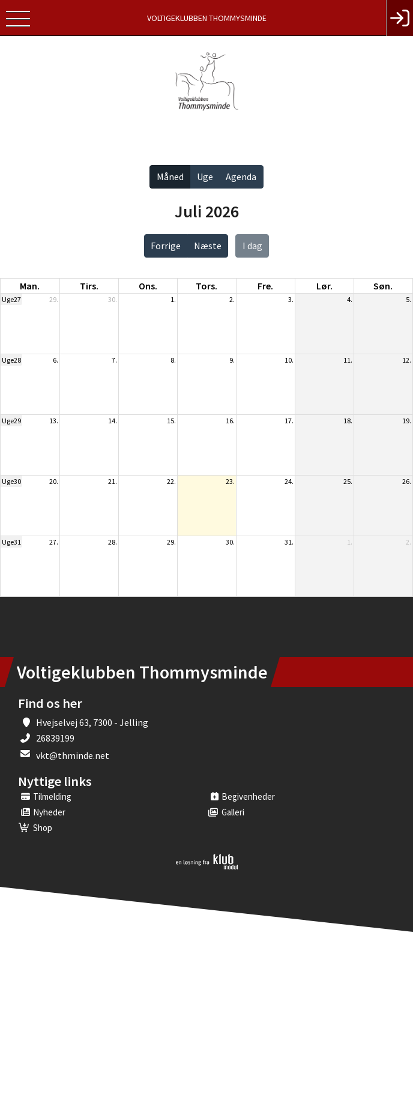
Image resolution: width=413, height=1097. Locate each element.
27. (53, 541)
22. (171, 481)
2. (232, 299)
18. (347, 420)
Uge (205, 177)
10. (289, 359)
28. (112, 541)
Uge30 (11, 481)
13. (53, 420)
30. (112, 299)
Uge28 (11, 359)
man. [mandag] (30, 286)
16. (230, 420)
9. (232, 359)
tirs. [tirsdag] (89, 286)
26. (406, 481)
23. (230, 481)
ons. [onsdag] (148, 286)
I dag (252, 246)
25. (347, 481)
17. (289, 420)
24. (289, 481)
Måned (170, 177)
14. (112, 420)
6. (55, 359)
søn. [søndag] (383, 286)
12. (406, 359)
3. (291, 299)
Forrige (166, 246)
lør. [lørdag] (324, 286)
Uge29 (11, 420)
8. (173, 359)
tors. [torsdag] (206, 286)
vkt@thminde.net (72, 755)
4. (349, 299)
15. (171, 420)
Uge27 (11, 299)
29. (53, 299)
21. (112, 481)
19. (406, 420)
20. (53, 481)
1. (173, 299)
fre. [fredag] (265, 286)
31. (289, 541)
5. (408, 299)
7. (114, 359)
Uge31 (11, 541)
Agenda (241, 177)
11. (347, 359)
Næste (208, 246)
